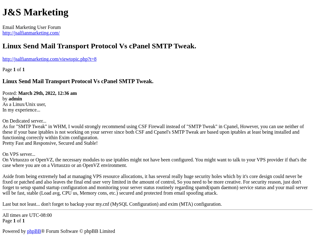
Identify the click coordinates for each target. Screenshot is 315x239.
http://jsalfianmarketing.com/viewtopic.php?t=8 (49, 59)
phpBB (34, 231)
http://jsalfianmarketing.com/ (31, 32)
